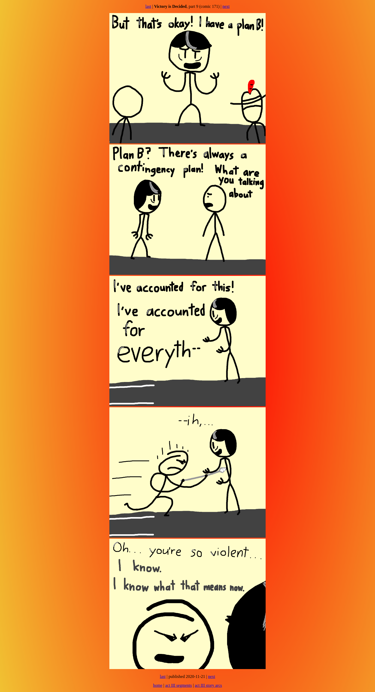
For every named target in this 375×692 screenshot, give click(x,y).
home (157, 685)
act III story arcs (208, 685)
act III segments (178, 685)
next (226, 6)
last (148, 6)
